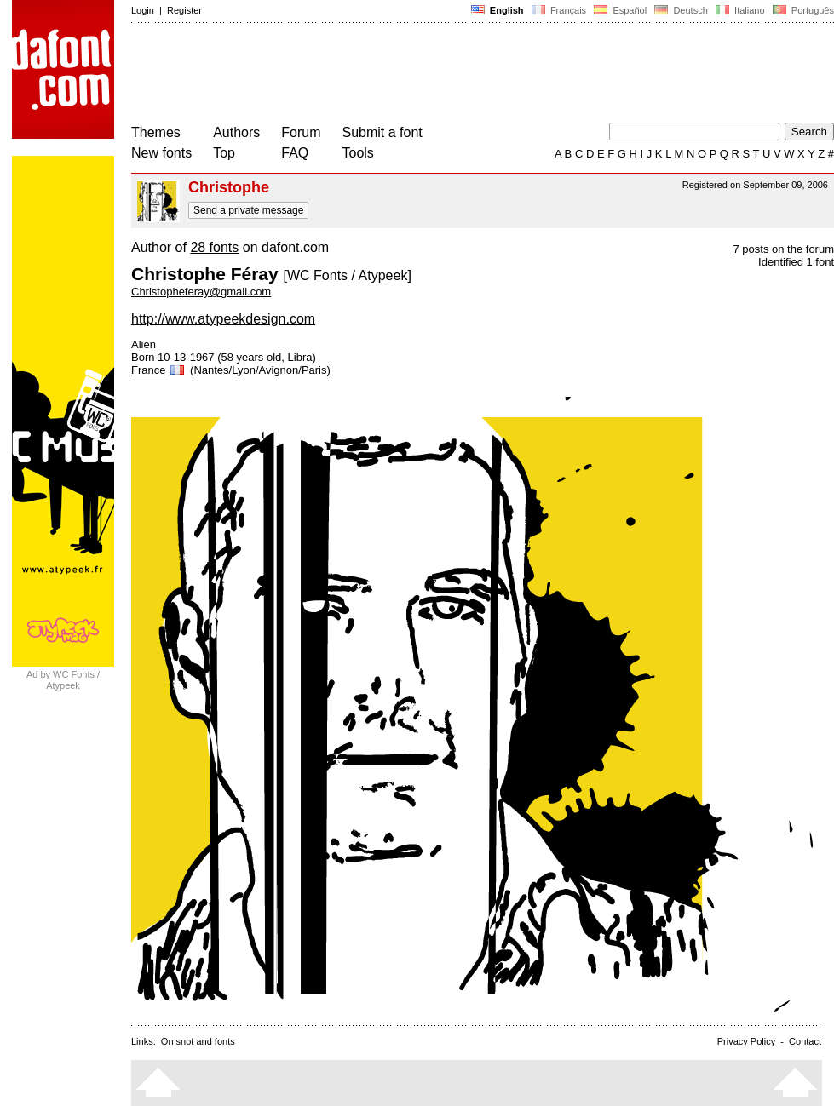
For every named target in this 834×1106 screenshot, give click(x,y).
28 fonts (214, 247)
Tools (358, 153)
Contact (805, 1041)
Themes (156, 132)
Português (802, 10)
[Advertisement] (441, 75)
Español (620, 10)
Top (224, 153)
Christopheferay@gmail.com (201, 291)
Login (142, 10)
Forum (300, 132)
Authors (236, 132)
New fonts (161, 153)
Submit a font (382, 132)
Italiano (740, 10)
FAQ (294, 153)
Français (559, 10)
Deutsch (681, 10)
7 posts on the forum (783, 249)
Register (184, 10)
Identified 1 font (796, 261)
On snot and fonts (198, 1041)
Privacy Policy (746, 1041)
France (159, 370)
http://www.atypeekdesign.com (223, 319)
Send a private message (248, 210)
